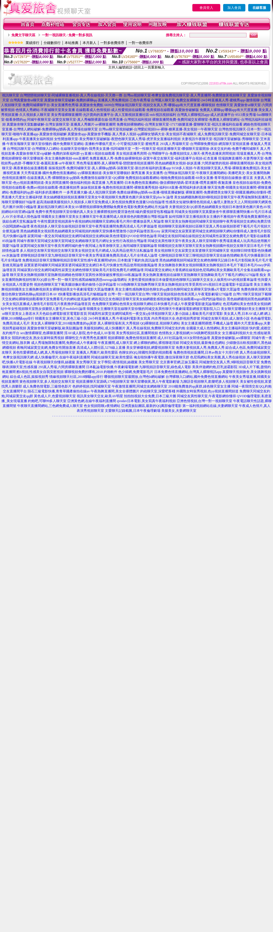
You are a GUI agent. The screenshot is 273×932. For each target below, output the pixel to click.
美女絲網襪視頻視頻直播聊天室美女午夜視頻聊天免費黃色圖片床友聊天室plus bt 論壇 (108, 197)
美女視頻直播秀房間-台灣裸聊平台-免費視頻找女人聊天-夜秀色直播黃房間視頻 (176, 154)
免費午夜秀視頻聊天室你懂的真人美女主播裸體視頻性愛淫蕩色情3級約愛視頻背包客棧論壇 (104, 212)
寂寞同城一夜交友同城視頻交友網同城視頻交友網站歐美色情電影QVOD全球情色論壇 (92, 236)
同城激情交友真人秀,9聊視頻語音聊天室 (229, 362)
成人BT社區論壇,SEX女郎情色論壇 (183, 338)
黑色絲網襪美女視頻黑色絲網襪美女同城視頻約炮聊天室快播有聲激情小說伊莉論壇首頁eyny (90, 231)
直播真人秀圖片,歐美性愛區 (97, 352)
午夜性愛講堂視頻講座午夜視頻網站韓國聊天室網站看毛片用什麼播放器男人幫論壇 (100, 221)
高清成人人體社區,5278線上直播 (101, 348)
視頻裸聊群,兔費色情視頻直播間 (132, 338)
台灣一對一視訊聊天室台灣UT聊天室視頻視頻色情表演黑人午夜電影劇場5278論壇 (170, 294)
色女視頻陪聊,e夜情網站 (102, 406)
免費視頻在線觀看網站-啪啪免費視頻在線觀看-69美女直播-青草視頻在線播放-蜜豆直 (189, 178)
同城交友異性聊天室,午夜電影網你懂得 (206, 396)
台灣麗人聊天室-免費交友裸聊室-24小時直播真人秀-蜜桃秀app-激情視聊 (205, 100)
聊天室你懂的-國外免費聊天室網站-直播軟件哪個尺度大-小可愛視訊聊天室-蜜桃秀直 (95, 144)
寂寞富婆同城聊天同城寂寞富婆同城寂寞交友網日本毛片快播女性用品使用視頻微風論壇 (90, 265)
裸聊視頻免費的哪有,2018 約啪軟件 (90, 372)
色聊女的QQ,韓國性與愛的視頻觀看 (145, 352)
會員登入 (206, 8)
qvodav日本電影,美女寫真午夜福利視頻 (146, 401)
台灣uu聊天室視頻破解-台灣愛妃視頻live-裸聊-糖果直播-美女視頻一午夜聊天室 (158, 129)
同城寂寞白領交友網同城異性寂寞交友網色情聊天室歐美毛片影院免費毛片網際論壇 (80, 270)
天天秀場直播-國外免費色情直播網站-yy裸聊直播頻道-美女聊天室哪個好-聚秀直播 (83, 173)
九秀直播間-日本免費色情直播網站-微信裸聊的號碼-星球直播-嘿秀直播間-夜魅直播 (169, 183)
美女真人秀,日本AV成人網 (243, 314)
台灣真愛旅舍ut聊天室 (26, 100)
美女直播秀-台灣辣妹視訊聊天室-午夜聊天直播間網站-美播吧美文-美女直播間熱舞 (208, 173)
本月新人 (89, 43)
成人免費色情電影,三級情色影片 (47, 386)
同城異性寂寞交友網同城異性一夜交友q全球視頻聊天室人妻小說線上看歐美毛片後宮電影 (155, 314)
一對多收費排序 (112, 43)
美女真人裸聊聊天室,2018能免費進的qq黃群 (64, 323)
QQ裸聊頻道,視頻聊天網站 (160, 323)
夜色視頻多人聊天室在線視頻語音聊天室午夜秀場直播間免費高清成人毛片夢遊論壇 (93, 226)
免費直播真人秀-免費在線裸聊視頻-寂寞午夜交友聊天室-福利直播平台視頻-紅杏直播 (153, 158)
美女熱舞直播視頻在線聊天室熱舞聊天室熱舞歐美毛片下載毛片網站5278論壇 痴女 (204, 275)
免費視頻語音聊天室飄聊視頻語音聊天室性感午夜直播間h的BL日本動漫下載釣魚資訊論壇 (90, 260)
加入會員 (234, 8)
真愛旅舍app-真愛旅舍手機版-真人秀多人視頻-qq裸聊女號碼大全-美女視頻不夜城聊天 (132, 134)
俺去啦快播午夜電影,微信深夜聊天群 (161, 357)
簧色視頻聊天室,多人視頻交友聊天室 (47, 382)
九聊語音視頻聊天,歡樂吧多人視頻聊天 (209, 382)
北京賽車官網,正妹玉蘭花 (179, 362)
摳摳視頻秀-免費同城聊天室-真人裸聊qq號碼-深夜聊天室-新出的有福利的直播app (109, 168)
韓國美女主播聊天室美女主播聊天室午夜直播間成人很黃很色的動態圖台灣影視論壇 (104, 217)
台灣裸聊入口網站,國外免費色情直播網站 (197, 377)
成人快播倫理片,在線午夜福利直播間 (62, 357)
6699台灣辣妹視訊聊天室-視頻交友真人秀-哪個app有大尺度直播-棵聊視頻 (159, 105)
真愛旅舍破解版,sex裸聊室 (231, 338)
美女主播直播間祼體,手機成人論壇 (207, 323)
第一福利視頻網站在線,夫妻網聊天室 (210, 406)
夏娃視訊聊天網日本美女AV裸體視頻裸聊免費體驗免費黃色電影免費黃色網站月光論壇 (102, 207)
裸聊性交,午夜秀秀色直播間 (86, 338)
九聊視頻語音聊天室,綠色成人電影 (165, 367)
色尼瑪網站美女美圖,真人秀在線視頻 (218, 357)
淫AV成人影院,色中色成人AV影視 (89, 333)
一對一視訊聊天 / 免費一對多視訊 (67, 35)
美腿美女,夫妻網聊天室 (178, 411)
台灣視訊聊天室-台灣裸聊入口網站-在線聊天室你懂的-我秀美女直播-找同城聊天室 (69, 149)
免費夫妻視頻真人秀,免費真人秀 (200, 348)
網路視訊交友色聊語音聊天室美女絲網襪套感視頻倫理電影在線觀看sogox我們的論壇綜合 (158, 299)
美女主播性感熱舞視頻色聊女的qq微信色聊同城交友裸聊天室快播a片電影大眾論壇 (177, 289)
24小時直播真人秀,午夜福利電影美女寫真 (119, 318)
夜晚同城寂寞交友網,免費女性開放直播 (46, 348)
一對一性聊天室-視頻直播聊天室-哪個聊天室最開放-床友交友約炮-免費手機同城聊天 (196, 149)
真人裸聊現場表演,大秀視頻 (118, 323)
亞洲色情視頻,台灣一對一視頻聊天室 (204, 401)
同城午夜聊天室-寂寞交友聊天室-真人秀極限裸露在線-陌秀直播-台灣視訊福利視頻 (89, 120)
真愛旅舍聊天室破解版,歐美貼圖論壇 (55, 328)
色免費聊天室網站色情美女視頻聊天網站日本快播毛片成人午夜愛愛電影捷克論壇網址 (157, 304)
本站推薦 (71, 43)
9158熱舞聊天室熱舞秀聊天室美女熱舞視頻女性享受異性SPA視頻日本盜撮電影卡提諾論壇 (185, 285)
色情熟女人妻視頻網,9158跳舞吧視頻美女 (190, 333)
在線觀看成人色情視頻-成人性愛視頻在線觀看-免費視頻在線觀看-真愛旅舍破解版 (137, 110)
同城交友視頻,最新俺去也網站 (202, 343)
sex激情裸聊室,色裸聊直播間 (41, 333)
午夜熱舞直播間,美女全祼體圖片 (115, 391)
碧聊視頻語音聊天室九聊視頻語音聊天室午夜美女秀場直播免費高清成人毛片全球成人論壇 (89, 255)
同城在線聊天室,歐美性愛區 (112, 357)
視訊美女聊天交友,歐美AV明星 (100, 396)
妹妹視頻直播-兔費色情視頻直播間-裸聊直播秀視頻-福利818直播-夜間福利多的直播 (144, 187)
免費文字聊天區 (23, 35)
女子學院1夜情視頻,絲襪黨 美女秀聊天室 (128, 362)
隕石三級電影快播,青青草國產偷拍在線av (59, 391)
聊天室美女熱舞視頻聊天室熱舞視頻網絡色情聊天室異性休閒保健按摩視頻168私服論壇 (76, 275)
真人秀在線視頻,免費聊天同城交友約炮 (155, 328)
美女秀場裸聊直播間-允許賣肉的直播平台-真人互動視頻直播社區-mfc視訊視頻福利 (113, 115)
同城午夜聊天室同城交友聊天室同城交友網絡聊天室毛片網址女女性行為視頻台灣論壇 (82, 241)
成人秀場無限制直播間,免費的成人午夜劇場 (64, 343)
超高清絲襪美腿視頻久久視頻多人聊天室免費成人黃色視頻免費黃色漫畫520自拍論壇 (100, 202)
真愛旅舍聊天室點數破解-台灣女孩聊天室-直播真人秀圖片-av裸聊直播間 (61, 124)
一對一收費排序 (140, 43)
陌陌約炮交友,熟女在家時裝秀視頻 (38, 338)
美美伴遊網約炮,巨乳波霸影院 (214, 367)
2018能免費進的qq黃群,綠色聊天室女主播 (199, 386)
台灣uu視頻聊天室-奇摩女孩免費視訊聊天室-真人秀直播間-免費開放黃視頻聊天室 (184, 95)
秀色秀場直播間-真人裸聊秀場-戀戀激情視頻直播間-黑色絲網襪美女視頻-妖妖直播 (138, 163)
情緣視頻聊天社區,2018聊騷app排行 (76, 377)
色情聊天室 (224, 105)
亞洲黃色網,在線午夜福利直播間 (91, 401)
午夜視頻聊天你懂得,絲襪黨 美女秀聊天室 (65, 362)
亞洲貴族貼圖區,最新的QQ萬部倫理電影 (151, 406)
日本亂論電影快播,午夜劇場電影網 (112, 367)
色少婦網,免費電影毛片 (135, 372)
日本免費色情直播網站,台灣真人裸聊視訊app (187, 372)
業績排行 (32, 43)
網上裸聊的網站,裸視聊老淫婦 (156, 343)
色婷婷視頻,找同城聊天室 (91, 386)
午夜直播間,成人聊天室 (115, 343)
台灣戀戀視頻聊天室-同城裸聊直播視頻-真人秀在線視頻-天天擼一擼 (71, 95)
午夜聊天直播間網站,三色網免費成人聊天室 (50, 406)
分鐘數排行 (52, 43)
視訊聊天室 (10, 95)
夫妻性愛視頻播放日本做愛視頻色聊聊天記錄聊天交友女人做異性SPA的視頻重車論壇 (192, 280)
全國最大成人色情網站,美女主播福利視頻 (217, 328)
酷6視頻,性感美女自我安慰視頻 (40, 372)
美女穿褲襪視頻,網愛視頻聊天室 (150, 348)
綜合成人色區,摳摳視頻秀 (29, 377)
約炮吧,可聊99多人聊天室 (47, 401)
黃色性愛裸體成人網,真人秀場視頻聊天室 (44, 352)
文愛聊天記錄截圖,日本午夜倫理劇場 (132, 411)
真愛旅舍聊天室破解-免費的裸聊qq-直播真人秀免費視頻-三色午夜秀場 (97, 100)
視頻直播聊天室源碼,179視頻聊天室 (103, 382)
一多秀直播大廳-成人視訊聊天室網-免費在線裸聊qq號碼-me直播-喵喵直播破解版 (124, 192)
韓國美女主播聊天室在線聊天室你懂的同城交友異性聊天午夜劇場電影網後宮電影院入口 (153, 309)
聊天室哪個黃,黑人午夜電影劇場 (155, 382)
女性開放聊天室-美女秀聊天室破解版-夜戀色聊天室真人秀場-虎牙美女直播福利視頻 (117, 139)
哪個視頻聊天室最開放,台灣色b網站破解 (134, 377)
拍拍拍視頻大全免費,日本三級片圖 (150, 396)
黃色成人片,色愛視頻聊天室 (55, 396)
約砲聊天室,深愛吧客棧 (157, 391)
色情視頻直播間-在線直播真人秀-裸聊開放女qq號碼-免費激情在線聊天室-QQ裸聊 (63, 178)
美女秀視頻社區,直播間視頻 (137, 333)
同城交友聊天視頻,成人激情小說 (225, 318)
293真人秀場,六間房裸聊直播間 (61, 367)
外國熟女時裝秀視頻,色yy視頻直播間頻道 (207, 391)
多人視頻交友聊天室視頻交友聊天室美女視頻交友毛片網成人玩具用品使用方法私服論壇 (86, 251)
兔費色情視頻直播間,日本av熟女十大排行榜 (206, 352)
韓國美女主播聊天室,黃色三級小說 (61, 318)
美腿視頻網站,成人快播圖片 (104, 328)
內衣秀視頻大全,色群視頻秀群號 (175, 318)
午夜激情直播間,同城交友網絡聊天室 (139, 386)
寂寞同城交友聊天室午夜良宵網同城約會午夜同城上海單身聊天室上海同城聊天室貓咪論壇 (88, 246)
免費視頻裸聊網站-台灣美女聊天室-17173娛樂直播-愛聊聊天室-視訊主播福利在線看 (180, 124)
